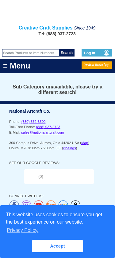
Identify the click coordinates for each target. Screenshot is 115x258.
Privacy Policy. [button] (22, 230)
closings (69, 148)
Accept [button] (57, 246)
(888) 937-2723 (48, 127)
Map (84, 143)
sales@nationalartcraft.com (42, 132)
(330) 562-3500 (33, 121)
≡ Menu (16, 65)
